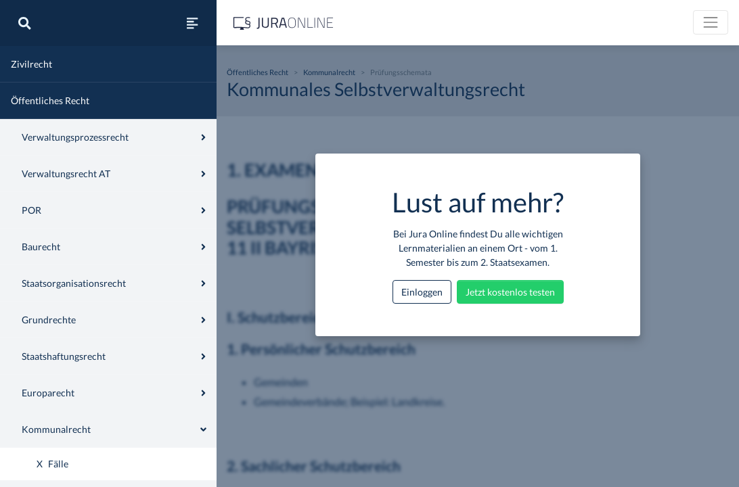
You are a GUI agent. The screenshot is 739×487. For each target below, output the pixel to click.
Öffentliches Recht (50, 100)
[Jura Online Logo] (283, 22)
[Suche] (24, 23)
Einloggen (422, 292)
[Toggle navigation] (710, 22)
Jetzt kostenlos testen (510, 292)
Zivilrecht (31, 64)
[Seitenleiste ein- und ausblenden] (192, 23)
